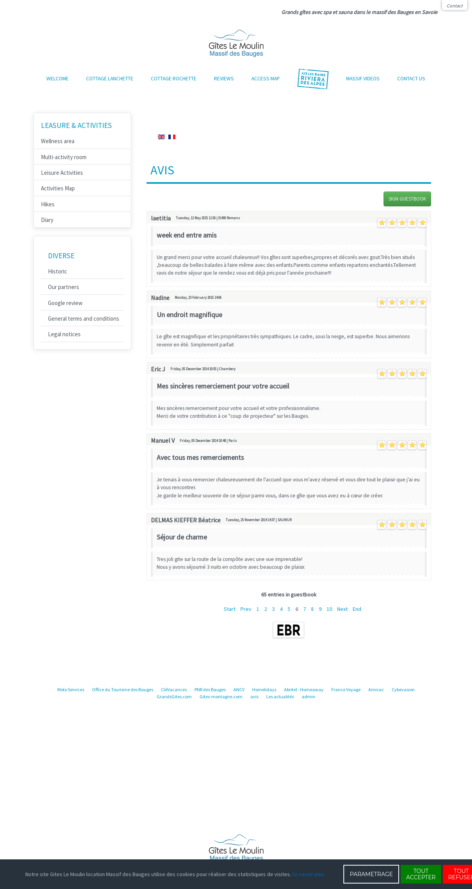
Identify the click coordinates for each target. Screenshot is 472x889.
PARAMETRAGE (371, 874)
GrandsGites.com (174, 696)
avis (254, 696)
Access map (265, 78)
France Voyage (346, 689)
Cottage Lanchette (109, 78)
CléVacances (174, 689)
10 (329, 608)
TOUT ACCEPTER (421, 874)
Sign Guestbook (407, 198)
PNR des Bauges (210, 689)
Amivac (376, 689)
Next (342, 608)
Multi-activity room (64, 157)
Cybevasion (403, 689)
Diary (47, 220)
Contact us (411, 78)
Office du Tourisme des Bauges (122, 689)
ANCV (238, 689)
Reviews (224, 78)
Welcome (57, 78)
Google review (65, 303)
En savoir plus (308, 874)
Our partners (63, 287)
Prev (245, 608)
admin (308, 696)
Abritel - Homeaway (304, 689)
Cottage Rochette (173, 78)
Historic (57, 271)
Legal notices (64, 334)
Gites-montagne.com (221, 696)
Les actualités (280, 696)
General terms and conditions (83, 318)
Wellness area (57, 141)
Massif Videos (363, 78)
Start (229, 608)
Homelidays (264, 689)
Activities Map (58, 188)
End (357, 608)
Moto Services (70, 689)
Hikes (48, 204)
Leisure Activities (62, 172)
